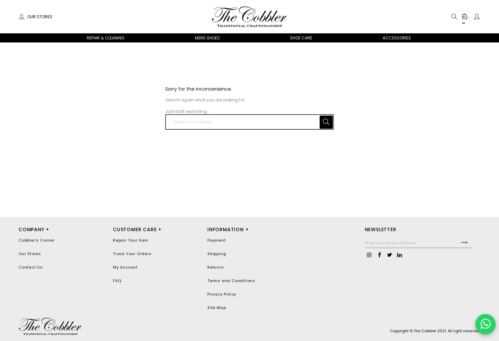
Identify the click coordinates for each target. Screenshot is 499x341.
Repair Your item (130, 240)
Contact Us (31, 267)
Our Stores (35, 16)
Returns (215, 267)
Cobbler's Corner (37, 240)
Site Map (216, 307)
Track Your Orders (132, 253)
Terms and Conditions (231, 280)
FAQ (117, 280)
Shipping (216, 253)
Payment (216, 240)
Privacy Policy (221, 294)
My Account (125, 267)
